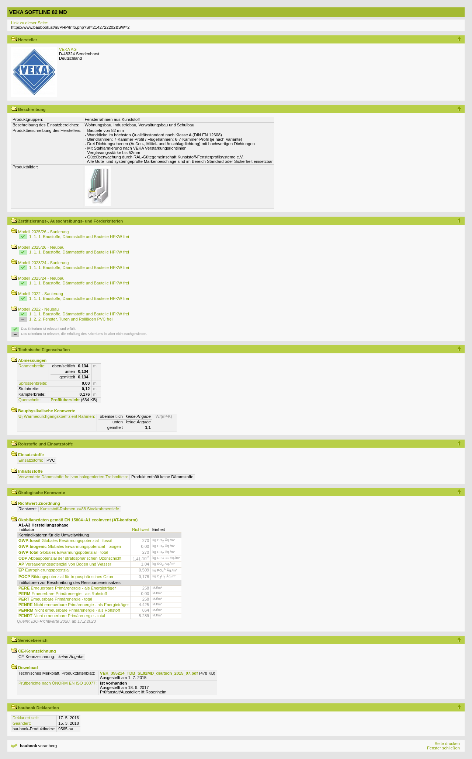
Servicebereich (29, 640)
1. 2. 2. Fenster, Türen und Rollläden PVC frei (70, 319)
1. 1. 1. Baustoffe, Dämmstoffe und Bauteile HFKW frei (79, 236)
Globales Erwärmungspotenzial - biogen (69, 546)
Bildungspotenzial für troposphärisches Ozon (65, 576)
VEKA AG (68, 49)
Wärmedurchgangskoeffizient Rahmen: (56, 416)
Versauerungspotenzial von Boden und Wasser (64, 564)
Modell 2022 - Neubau (35, 309)
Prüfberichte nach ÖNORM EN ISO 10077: (57, 683)
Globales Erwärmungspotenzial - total (63, 552)
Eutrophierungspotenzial (44, 570)
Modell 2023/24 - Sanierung (40, 262)
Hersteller (24, 40)
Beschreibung (28, 109)
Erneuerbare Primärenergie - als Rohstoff (62, 593)
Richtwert (140, 529)
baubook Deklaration (35, 708)
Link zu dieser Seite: (29, 23)
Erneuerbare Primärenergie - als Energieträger (67, 588)
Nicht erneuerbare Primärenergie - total (61, 615)
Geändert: (22, 723)
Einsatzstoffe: (30, 460)
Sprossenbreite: (32, 383)
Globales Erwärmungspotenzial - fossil (65, 540)
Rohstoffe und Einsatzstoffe (42, 444)
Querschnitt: (29, 400)
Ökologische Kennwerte (38, 492)
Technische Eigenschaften (40, 349)
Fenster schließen (443, 748)
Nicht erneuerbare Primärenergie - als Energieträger (73, 604)
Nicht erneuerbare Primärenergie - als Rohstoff (69, 610)
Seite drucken (446, 743)
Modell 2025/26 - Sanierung (40, 232)
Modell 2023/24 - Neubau (38, 278)
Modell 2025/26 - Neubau (38, 247)
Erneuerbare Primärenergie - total (55, 599)
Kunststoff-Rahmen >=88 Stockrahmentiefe (79, 509)
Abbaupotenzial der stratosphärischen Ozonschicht (69, 558)
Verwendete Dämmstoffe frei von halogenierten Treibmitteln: (73, 477)
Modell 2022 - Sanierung (37, 293)
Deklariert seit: (26, 718)
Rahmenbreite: (31, 366)
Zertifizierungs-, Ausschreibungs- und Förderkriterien (67, 221)
